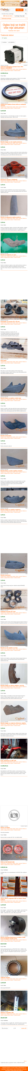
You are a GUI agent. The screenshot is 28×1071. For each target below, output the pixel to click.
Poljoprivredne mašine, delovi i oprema (14, 69)
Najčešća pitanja (6, 1067)
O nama (13, 1067)
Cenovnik (24, 1069)
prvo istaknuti (12, 42)
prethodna (5, 1028)
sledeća (23, 1028)
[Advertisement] (14, 285)
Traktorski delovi (17, 70)
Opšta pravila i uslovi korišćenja (14, 1069)
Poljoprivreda (3, 69)
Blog (16, 1067)
